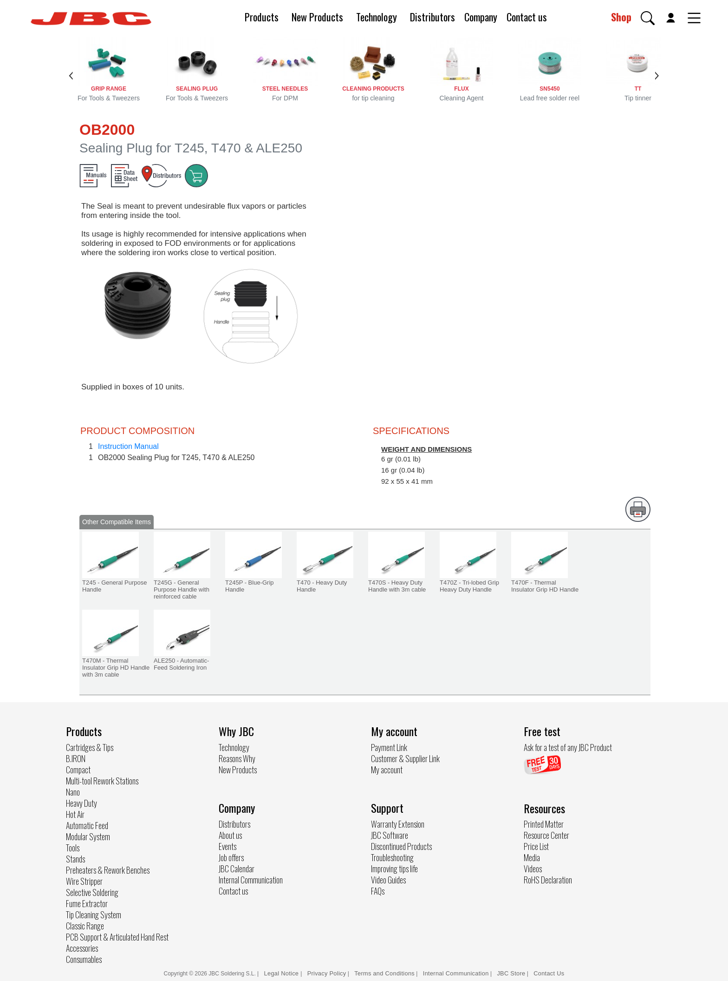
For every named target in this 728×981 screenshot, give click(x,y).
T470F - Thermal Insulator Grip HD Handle (544, 586)
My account (387, 770)
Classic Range (85, 926)
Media (532, 857)
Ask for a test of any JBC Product (568, 747)
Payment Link (389, 747)
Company (480, 16)
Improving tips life (394, 868)
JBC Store (511, 973)
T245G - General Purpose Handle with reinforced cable (181, 589)
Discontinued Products (401, 846)
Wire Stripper (84, 881)
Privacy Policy (326, 973)
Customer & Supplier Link (405, 758)
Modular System (88, 836)
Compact (78, 770)
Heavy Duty (81, 803)
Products (262, 16)
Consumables (84, 959)
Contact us (527, 16)
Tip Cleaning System (93, 915)
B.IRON (75, 758)
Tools (72, 848)
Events (227, 846)
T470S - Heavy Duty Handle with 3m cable (397, 586)
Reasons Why (237, 758)
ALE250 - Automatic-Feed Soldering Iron (181, 664)
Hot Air (75, 814)
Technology (376, 16)
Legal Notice (282, 973)
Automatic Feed (87, 825)
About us (230, 835)
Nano (73, 792)
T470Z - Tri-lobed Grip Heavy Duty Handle (469, 586)
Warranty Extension (397, 824)
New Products (317, 16)
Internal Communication (251, 880)
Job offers (231, 857)
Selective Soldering (92, 892)
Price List (536, 846)
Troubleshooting (392, 857)
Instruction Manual (128, 446)
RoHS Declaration (548, 880)
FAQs (377, 891)
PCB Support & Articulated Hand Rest (117, 937)
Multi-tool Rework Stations (102, 781)
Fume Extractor (87, 903)
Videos (533, 868)
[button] (647, 18)
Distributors (432, 16)
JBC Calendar (236, 868)
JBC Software (389, 835)
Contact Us (548, 973)
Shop (621, 16)
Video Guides (388, 880)
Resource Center (546, 835)
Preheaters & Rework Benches (108, 870)
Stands (75, 859)
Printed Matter (544, 824)
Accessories (82, 948)
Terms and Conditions (384, 973)
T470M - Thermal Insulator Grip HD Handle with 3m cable (116, 667)
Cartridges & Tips (89, 747)
